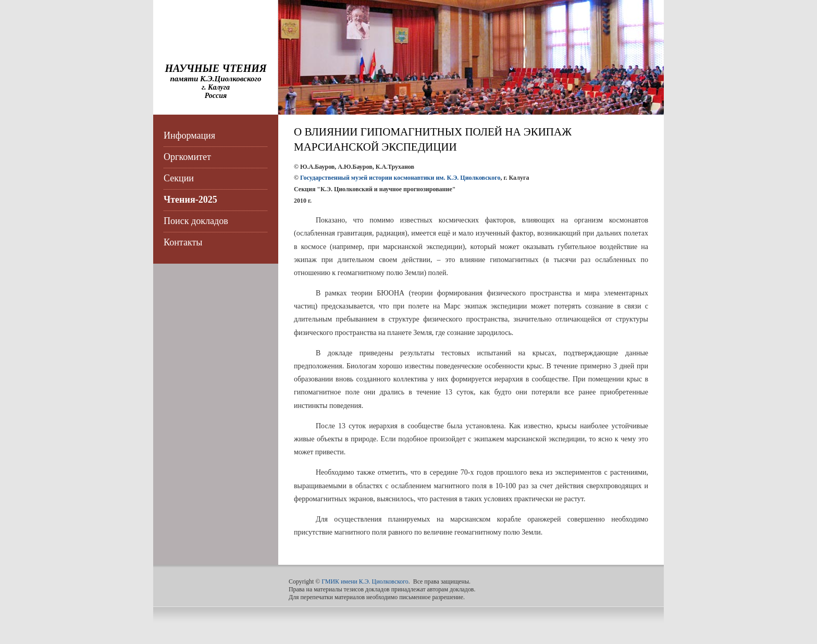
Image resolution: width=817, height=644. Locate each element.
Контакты (183, 242)
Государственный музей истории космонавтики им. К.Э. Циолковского (400, 177)
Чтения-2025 (190, 199)
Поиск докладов (196, 221)
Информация (189, 135)
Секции (179, 178)
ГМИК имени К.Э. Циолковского (364, 581)
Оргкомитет (187, 157)
